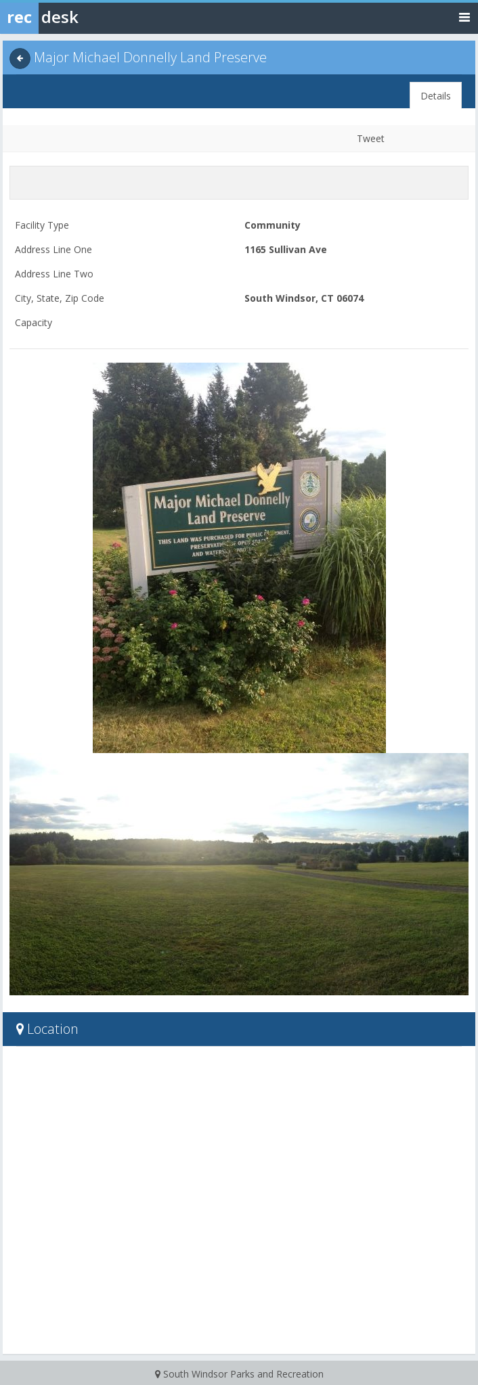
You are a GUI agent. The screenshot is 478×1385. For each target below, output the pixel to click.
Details (435, 95)
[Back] (19, 58)
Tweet (371, 138)
